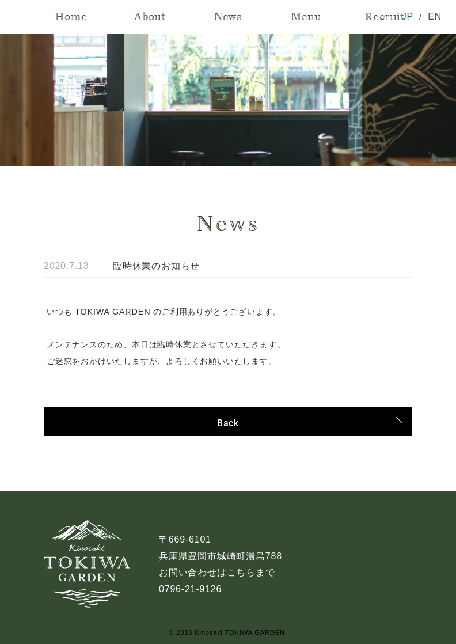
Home (71, 16)
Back (228, 422)
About (149, 16)
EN (435, 16)
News (228, 16)
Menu (306, 16)
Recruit (384, 16)
